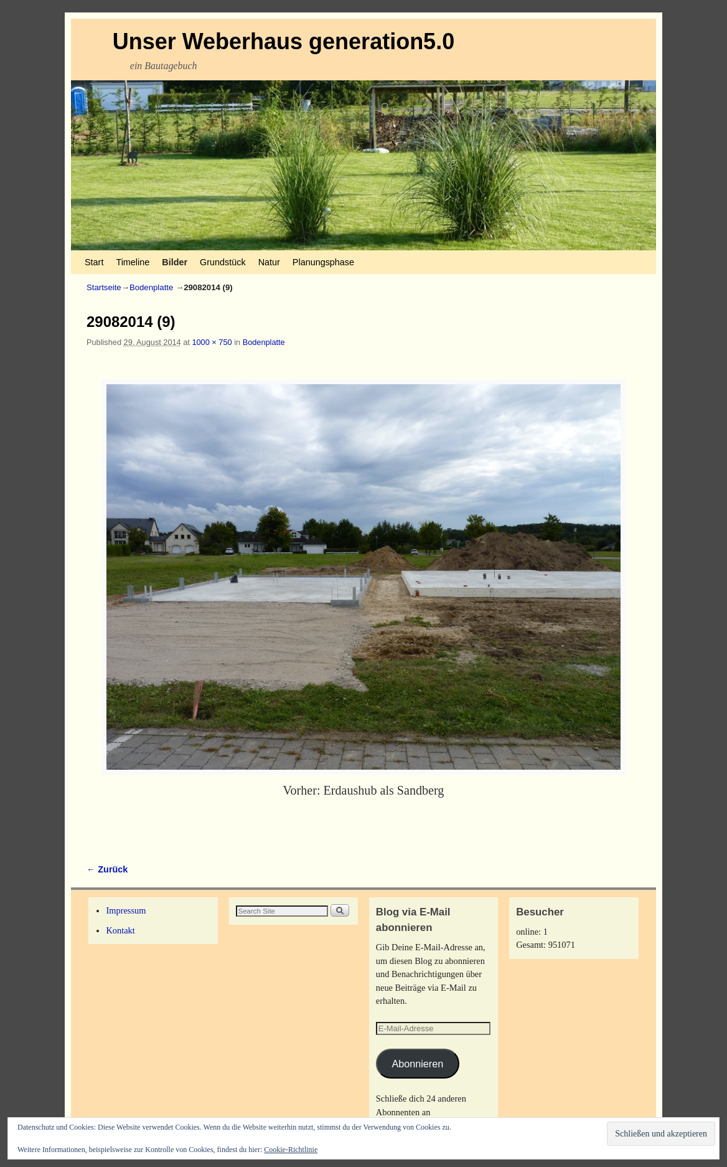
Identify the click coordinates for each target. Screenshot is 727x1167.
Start (94, 262)
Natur (269, 262)
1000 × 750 (212, 342)
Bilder (174, 262)
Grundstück (223, 262)
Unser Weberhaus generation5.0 (284, 41)
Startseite (104, 287)
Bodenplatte (151, 287)
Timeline (132, 262)
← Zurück (107, 869)
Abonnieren (417, 1063)
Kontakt (120, 930)
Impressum (126, 910)
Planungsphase (323, 262)
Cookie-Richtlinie (290, 1149)
